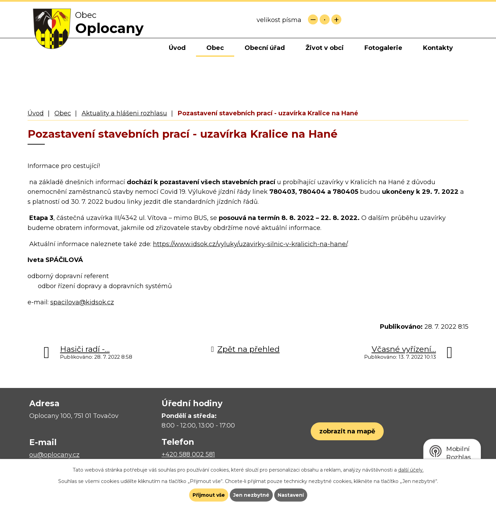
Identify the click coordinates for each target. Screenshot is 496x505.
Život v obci (325, 48)
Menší (313, 19)
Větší (336, 19)
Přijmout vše (209, 495)
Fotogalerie (383, 48)
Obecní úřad (265, 48)
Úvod (177, 48)
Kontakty (438, 48)
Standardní (325, 19)
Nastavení (291, 495)
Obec (215, 48)
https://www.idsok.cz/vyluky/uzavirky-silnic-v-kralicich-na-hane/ (250, 244)
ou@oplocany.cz (54, 455)
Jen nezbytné (251, 495)
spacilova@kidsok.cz (82, 302)
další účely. (411, 470)
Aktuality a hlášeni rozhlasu (124, 113)
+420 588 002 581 (188, 454)
